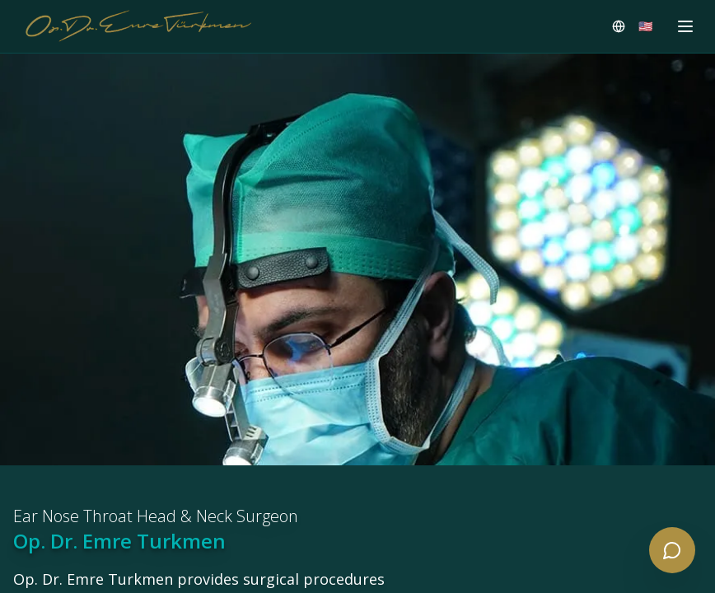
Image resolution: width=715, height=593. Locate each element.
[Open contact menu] (672, 550)
